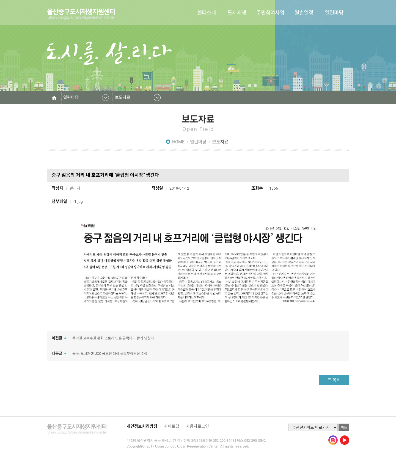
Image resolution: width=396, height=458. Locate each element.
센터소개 (206, 12)
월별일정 (304, 12)
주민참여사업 (270, 12)
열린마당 (334, 12)
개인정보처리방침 (142, 426)
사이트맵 (171, 426)
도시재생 (236, 12)
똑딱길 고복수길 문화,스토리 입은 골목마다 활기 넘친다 (113, 338)
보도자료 (122, 97)
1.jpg (79, 201)
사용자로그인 (197, 426)
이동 (344, 427)
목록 (336, 380)
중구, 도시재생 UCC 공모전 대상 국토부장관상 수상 (109, 353)
